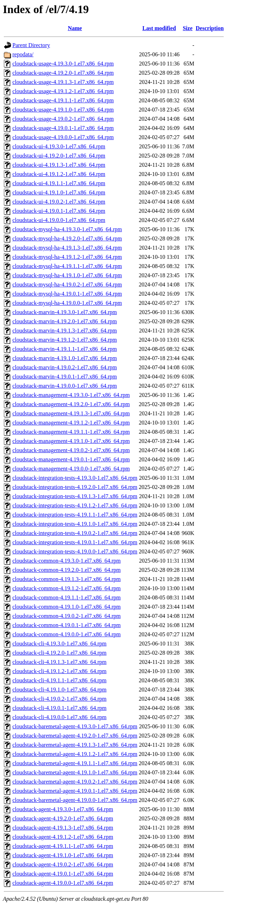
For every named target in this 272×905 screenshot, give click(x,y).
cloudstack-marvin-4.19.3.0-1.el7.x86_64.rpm (64, 312)
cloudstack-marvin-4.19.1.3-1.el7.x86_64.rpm (64, 331)
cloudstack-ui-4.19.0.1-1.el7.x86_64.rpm (58, 211)
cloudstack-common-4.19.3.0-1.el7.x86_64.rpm (66, 561)
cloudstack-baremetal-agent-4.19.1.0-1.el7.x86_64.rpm (74, 772)
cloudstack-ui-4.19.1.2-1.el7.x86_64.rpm (58, 174)
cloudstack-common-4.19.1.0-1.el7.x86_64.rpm (66, 607)
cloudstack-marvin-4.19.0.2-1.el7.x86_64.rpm (64, 367)
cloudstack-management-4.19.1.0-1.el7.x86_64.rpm (71, 441)
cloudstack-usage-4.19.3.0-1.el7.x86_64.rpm (63, 64)
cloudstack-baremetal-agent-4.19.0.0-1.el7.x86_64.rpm (74, 800)
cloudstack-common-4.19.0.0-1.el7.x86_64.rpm (66, 634)
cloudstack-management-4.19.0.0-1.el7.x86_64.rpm (71, 469)
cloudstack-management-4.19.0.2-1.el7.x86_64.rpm (71, 450)
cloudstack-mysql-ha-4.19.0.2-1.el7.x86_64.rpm (67, 284)
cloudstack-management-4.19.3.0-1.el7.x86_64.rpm (71, 395)
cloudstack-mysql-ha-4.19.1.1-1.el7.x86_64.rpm (67, 266)
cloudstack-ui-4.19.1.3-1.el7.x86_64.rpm (58, 165)
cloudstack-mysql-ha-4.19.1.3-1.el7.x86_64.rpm (67, 248)
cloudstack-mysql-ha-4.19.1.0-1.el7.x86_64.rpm (67, 275)
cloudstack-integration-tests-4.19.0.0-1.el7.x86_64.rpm (74, 551)
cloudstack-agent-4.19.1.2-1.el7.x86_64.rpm (62, 837)
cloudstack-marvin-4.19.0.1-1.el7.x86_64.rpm (64, 377)
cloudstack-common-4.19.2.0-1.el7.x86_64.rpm (66, 570)
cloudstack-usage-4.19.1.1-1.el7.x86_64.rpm (63, 100)
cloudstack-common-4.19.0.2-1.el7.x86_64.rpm (66, 616)
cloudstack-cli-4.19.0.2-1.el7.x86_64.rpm (59, 699)
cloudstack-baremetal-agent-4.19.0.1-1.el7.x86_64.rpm (74, 791)
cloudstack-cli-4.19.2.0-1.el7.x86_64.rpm (59, 653)
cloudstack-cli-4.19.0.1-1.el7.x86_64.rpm (59, 708)
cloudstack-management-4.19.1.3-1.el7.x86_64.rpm (71, 413)
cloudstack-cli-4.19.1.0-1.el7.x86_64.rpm (59, 690)
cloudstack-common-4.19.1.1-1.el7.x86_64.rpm (66, 597)
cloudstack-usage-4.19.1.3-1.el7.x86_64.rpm (63, 82)
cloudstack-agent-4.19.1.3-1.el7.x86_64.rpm (62, 828)
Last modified (159, 28)
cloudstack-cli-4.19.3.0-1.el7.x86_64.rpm (59, 644)
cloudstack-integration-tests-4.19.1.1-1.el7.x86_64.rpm (74, 515)
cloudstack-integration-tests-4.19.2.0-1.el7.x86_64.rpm (74, 487)
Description (210, 28)
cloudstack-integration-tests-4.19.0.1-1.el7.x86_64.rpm (74, 542)
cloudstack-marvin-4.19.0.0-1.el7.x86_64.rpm (64, 386)
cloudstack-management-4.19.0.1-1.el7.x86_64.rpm (71, 459)
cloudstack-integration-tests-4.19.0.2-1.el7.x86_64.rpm (74, 533)
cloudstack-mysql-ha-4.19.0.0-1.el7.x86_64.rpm (67, 303)
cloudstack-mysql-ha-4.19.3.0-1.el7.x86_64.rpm (67, 229)
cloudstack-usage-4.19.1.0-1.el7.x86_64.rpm (63, 110)
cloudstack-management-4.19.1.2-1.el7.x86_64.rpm (71, 423)
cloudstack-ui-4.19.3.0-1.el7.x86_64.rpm (58, 146)
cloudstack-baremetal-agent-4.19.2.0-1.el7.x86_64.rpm (74, 736)
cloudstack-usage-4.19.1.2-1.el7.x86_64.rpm (63, 91)
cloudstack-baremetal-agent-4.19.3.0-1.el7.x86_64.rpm (74, 726)
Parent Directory (31, 45)
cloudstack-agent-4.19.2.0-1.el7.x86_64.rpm (62, 818)
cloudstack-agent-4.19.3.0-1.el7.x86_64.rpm (62, 809)
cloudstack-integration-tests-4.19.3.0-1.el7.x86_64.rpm (74, 478)
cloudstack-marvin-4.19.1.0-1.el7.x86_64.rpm (64, 358)
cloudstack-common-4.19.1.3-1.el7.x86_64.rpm (66, 579)
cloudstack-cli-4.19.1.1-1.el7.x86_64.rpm (59, 680)
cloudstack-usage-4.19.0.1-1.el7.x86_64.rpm (63, 128)
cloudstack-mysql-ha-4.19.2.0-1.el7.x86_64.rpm (67, 238)
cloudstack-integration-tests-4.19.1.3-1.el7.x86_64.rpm (74, 496)
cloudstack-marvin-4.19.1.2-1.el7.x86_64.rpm (64, 340)
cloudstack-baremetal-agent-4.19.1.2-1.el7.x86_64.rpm (74, 754)
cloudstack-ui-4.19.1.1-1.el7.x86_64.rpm (58, 183)
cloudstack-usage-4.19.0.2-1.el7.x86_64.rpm (63, 119)
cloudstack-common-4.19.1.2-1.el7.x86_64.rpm (66, 588)
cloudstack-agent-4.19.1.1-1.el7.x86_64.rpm (62, 846)
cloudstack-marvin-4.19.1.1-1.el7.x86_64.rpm (64, 349)
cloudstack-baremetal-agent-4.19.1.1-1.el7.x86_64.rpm (74, 763)
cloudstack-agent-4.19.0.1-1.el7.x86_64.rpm (62, 874)
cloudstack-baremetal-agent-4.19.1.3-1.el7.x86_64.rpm (74, 745)
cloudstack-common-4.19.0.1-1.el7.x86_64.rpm (66, 625)
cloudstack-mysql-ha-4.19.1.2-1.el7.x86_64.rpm (67, 257)
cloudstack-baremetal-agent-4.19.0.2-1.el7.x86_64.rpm (74, 782)
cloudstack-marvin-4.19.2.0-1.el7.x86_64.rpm (64, 321)
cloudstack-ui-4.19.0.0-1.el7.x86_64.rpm (58, 220)
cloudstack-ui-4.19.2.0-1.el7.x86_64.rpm (58, 156)
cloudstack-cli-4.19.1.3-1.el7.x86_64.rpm (59, 662)
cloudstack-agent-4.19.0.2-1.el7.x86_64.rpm (62, 864)
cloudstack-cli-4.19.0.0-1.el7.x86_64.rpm (59, 717)
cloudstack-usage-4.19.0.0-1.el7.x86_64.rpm (63, 137)
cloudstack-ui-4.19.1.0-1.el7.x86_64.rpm (58, 192)
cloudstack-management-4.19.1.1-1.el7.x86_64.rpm (71, 432)
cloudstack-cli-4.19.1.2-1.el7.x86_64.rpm (59, 671)
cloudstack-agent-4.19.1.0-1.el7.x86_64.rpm (62, 855)
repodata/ (23, 54)
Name (75, 28)
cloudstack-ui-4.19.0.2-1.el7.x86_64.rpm (58, 202)
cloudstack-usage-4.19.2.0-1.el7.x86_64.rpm (63, 73)
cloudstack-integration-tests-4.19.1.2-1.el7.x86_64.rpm (74, 505)
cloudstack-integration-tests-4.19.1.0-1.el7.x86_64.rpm (74, 524)
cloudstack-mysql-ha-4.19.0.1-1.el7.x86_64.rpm (67, 294)
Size (188, 28)
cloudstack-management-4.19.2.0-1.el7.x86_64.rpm (71, 404)
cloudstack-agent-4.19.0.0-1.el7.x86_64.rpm (62, 883)
